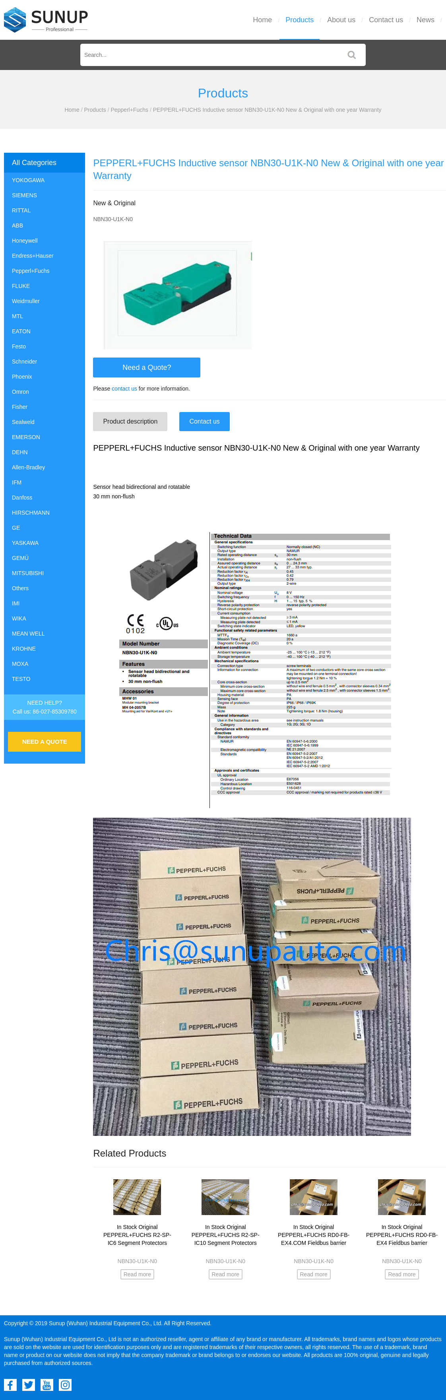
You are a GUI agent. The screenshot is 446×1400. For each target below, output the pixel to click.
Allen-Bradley (28, 467)
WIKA (19, 618)
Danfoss (22, 497)
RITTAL (21, 210)
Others (20, 588)
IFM (16, 482)
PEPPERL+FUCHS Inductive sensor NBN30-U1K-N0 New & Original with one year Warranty (267, 110)
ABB (17, 225)
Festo (19, 346)
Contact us (386, 20)
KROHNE (24, 649)
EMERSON (26, 437)
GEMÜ (20, 558)
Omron (20, 392)
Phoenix (22, 376)
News (425, 20)
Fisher (19, 407)
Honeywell (25, 240)
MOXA (20, 664)
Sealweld (23, 422)
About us (341, 20)
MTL (17, 316)
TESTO (21, 679)
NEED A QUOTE (44, 741)
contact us (124, 388)
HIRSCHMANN (31, 512)
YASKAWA (25, 543)
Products (299, 20)
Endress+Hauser (33, 256)
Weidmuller (26, 301)
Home (262, 20)
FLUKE (21, 286)
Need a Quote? (146, 367)
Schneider (24, 361)
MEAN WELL (28, 633)
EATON (21, 331)
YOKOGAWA (28, 180)
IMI (15, 603)
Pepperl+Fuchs (129, 110)
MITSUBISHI (28, 573)
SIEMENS (24, 195)
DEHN (20, 452)
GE (16, 528)
